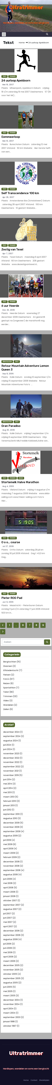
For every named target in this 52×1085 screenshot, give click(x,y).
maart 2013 (8, 796)
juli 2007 (7, 913)
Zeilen (21, 478)
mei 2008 (8, 883)
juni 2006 (7, 948)
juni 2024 (7, 749)
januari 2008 (9, 896)
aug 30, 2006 (8, 430)
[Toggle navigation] (4, 34)
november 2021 (11, 770)
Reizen (6, 683)
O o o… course (10, 542)
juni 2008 (7, 878)
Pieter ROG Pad (11, 598)
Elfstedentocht (10, 670)
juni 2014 (7, 779)
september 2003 (11, 1017)
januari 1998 (9, 1021)
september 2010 (11, 814)
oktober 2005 (10, 974)
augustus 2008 (10, 874)
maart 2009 (9, 852)
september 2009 (11, 831)
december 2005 (11, 965)
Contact (34, 1080)
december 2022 (11, 757)
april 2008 (8, 887)
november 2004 (11, 1004)
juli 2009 (7, 840)
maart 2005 (9, 995)
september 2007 (11, 904)
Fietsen (7, 674)
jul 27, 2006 (8, 546)
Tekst (4, 76)
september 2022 (11, 766)
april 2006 (8, 956)
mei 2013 (7, 792)
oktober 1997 (9, 1025)
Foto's (6, 679)
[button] (47, 34)
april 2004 (8, 1008)
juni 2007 (7, 917)
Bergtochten (7, 362)
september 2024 (11, 736)
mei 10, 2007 (8, 141)
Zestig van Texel (12, 249)
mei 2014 (7, 783)
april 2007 (8, 926)
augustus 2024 (10, 740)
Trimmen (12, 76)
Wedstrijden (44, 1080)
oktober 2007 (10, 900)
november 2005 (11, 969)
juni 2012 (7, 809)
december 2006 (11, 930)
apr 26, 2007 (8, 197)
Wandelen (8, 704)
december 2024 (11, 731)
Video (6, 700)
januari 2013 (9, 805)
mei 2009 (7, 844)
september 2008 (11, 870)
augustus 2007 (10, 909)
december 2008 (11, 861)
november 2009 (11, 827)
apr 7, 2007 (7, 253)
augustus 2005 (10, 982)
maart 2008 (9, 891)
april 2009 (8, 848)
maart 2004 (9, 1012)
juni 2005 (7, 986)
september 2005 (11, 978)
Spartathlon (9, 687)
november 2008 (11, 865)
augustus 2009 (10, 835)
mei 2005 (8, 991)
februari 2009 (10, 857)
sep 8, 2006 (8, 373)
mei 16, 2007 (8, 84)
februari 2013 (9, 801)
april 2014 (8, 788)
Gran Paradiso (11, 426)
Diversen (7, 666)
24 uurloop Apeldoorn (15, 80)
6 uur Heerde (10, 306)
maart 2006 (9, 961)
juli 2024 (7, 744)
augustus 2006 (10, 939)
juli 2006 (7, 943)
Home (22, 42)
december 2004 (11, 999)
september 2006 (11, 935)
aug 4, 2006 (8, 486)
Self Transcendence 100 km (20, 193)
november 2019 (11, 775)
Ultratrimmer (26, 7)
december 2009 (11, 822)
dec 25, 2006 (8, 310)
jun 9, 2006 (8, 602)
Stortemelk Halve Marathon (20, 482)
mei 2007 (8, 922)
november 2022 (11, 762)
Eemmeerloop (10, 137)
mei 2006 (8, 952)
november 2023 (11, 753)
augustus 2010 (10, 818)
